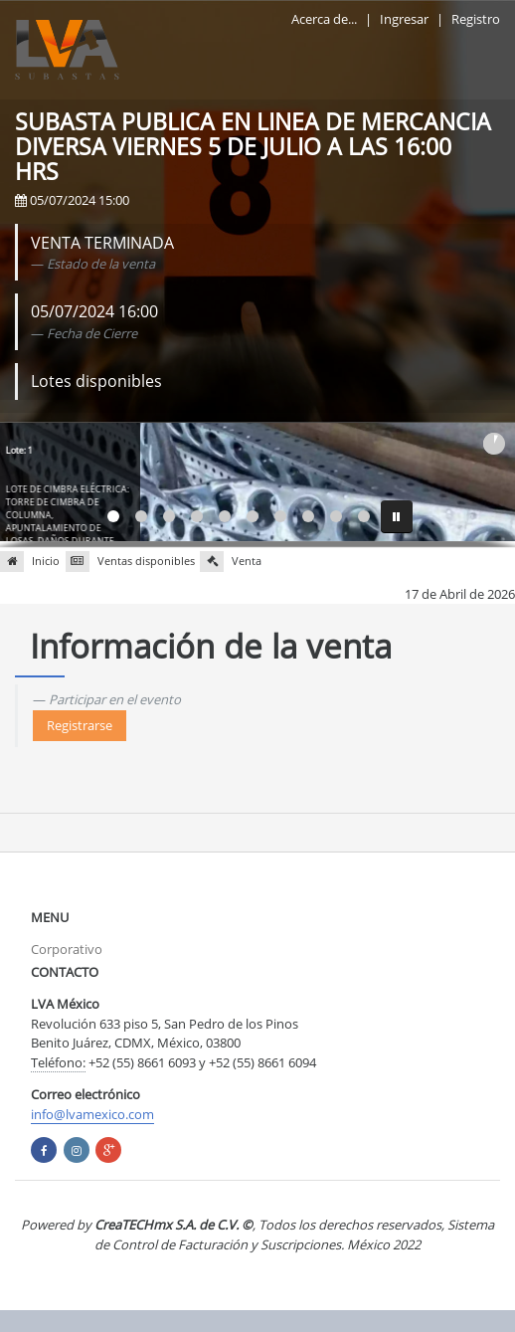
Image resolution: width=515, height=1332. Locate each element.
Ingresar (404, 19)
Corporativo (66, 949)
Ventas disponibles (130, 561)
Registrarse (79, 725)
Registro (475, 19)
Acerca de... (324, 19)
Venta (230, 561)
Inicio (30, 561)
